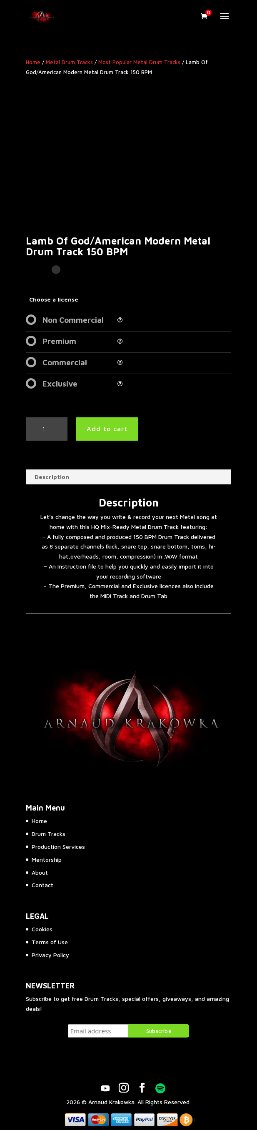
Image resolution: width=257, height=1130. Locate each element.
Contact (42, 884)
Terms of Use (50, 941)
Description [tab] (52, 476)
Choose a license (53, 299)
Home (33, 62)
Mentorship (47, 859)
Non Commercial (73, 319)
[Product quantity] (46, 429)
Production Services (58, 846)
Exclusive (59, 383)
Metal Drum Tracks (69, 62)
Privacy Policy (50, 954)
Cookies (42, 929)
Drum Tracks (48, 833)
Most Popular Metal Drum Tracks (139, 62)
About (40, 872)
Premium (59, 341)
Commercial (64, 362)
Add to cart (107, 428)
